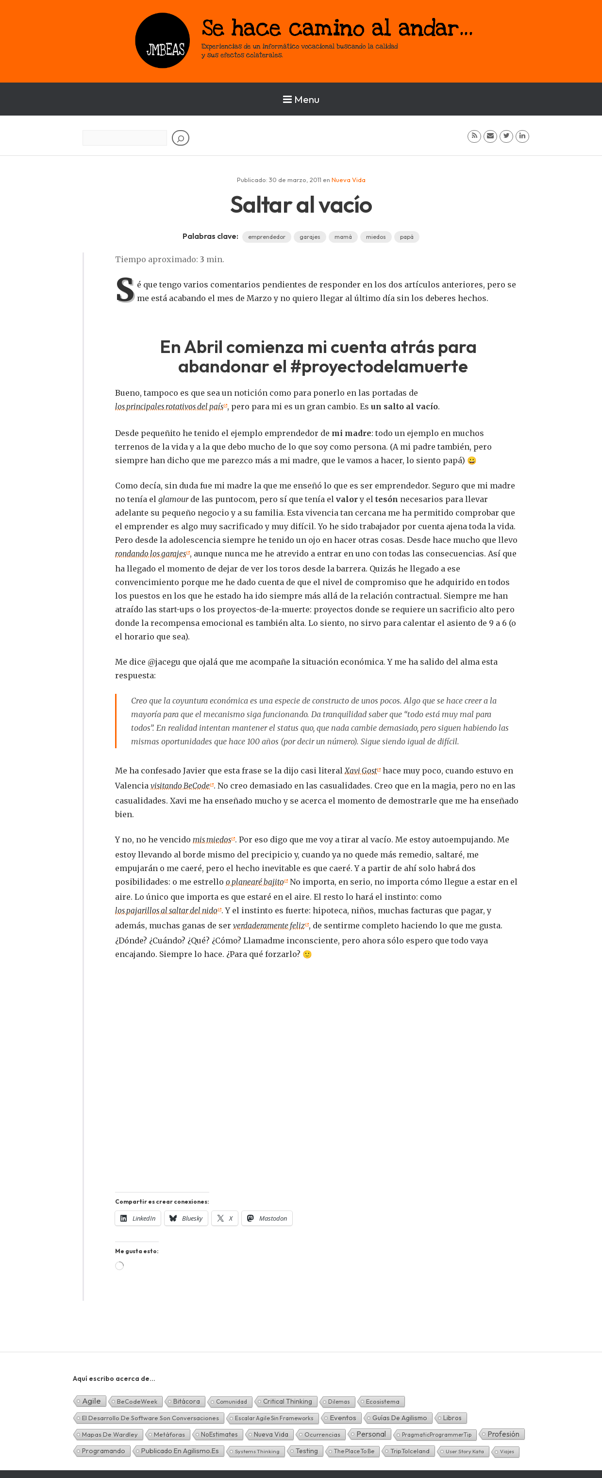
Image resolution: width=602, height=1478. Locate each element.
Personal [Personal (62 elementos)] (371, 1430)
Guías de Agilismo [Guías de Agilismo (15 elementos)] (399, 1414)
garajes (310, 236)
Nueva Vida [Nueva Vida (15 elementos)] (271, 1430)
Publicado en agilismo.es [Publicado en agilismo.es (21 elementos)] (180, 1447)
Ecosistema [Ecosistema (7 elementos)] (383, 1397)
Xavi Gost (361, 769)
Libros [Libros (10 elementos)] (452, 1414)
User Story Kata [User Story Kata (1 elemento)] (465, 1447)
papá (407, 236)
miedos (376, 236)
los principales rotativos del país (172, 406)
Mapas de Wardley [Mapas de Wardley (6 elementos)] (110, 1430)
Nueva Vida (349, 180)
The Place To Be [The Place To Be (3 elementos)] (354, 1447)
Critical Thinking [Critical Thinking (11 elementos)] (287, 1397)
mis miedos (213, 837)
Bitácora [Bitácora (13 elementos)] (186, 1397)
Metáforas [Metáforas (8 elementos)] (169, 1430)
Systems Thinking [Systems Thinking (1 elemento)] (257, 1447)
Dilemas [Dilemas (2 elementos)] (339, 1397)
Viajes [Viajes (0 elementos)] (507, 1447)
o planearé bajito (256, 879)
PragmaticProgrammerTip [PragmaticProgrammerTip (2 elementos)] (436, 1430)
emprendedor (266, 236)
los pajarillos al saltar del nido (168, 907)
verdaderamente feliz (270, 922)
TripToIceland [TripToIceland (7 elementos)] (410, 1447)
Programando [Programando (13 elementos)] (103, 1447)
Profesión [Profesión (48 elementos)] (503, 1430)
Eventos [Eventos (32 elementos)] (343, 1413)
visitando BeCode (181, 784)
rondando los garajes (152, 553)
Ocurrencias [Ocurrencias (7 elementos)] (322, 1430)
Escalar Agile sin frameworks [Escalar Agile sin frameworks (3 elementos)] (274, 1414)
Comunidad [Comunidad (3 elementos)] (231, 1397)
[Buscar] (180, 138)
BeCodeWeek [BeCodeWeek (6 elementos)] (137, 1397)
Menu (301, 99)
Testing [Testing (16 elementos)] (307, 1447)
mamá (343, 236)
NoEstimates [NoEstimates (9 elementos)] (219, 1430)
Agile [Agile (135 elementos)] (91, 1397)
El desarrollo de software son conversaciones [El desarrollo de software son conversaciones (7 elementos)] (150, 1414)
